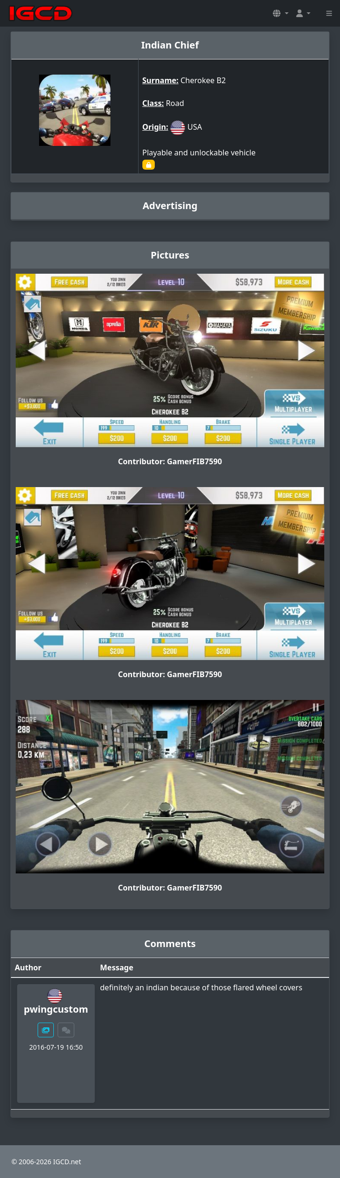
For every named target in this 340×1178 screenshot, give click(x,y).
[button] (280, 13)
